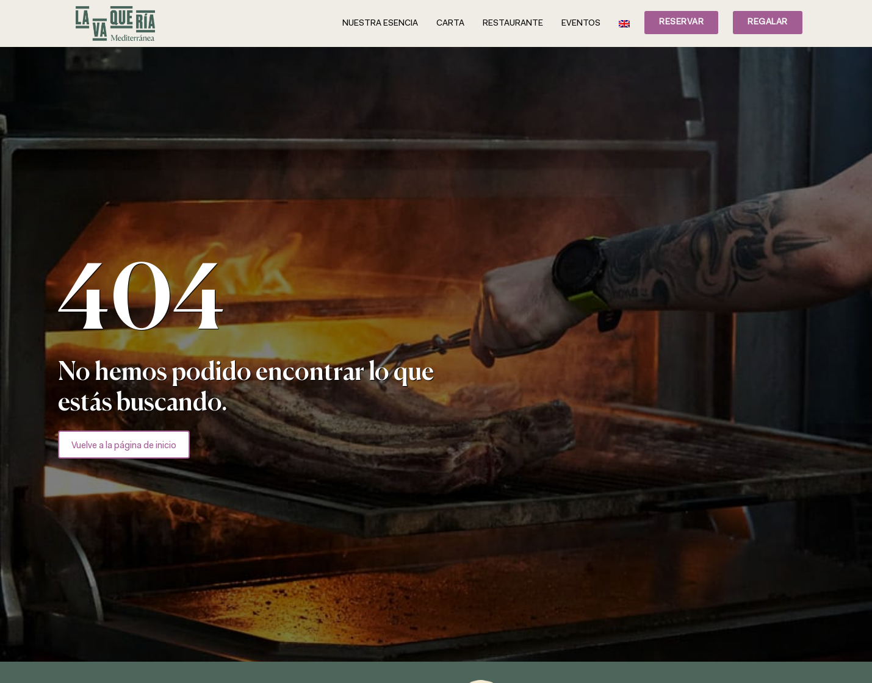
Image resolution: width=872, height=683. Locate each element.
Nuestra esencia (380, 24)
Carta (450, 24)
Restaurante (513, 24)
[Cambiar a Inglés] (624, 24)
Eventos (580, 24)
